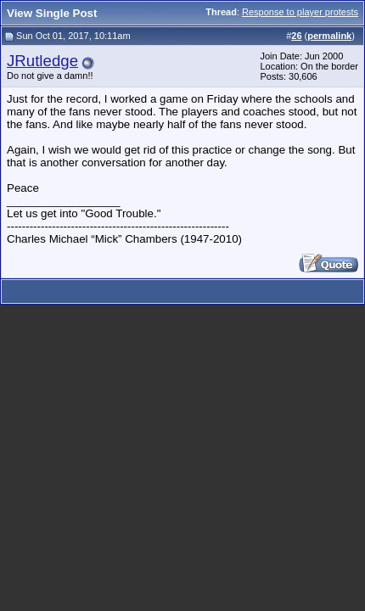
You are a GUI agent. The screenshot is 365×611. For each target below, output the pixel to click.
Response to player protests (300, 12)
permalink (329, 36)
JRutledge (42, 61)
